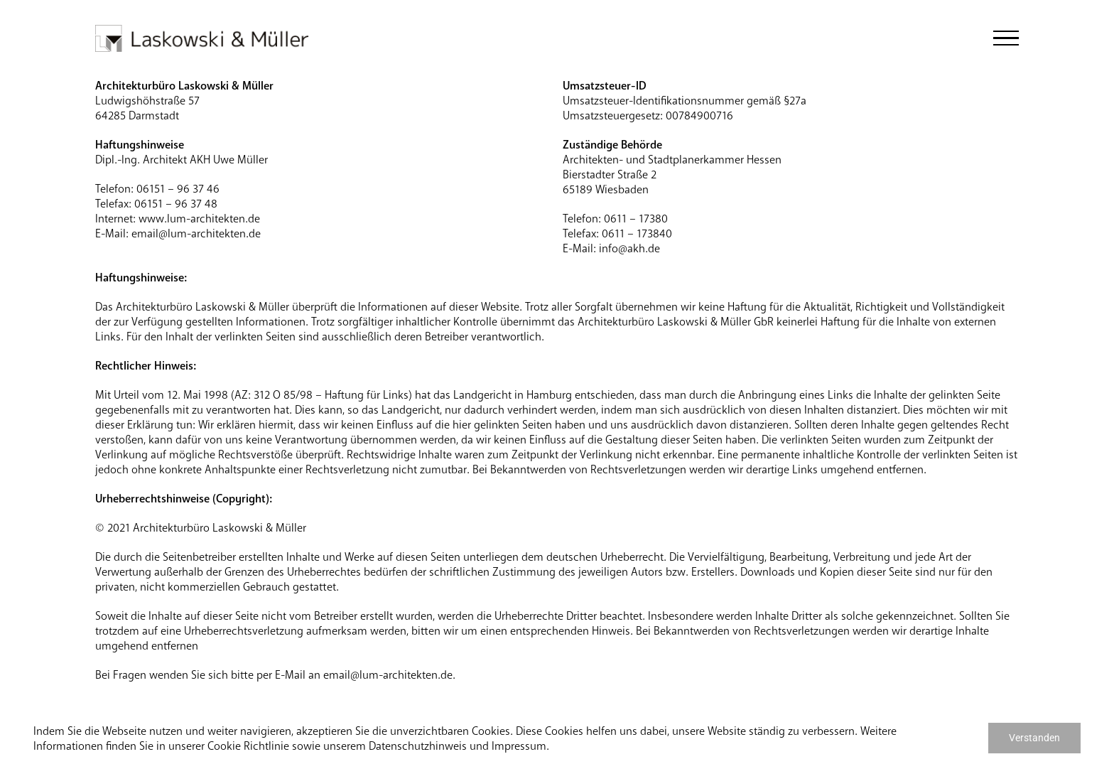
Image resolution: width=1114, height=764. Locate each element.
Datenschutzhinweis (418, 745)
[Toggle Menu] (1006, 38)
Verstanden (1034, 737)
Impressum (519, 745)
